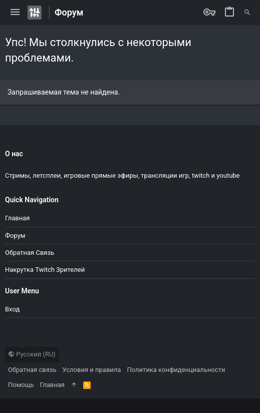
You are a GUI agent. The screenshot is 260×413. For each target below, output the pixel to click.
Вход (12, 309)
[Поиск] (247, 12)
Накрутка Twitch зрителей (45, 269)
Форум (15, 235)
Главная (17, 218)
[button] (15, 12)
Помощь (21, 384)
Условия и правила (92, 369)
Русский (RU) (32, 354)
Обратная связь (29, 252)
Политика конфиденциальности (176, 369)
